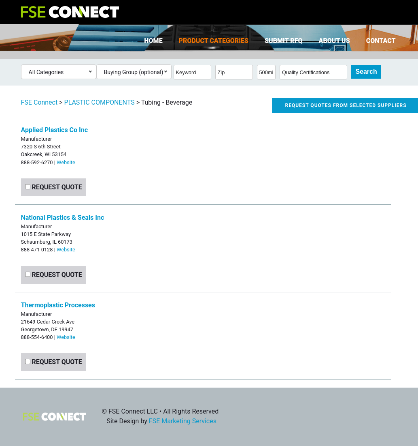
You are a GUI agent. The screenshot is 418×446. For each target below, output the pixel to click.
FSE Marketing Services (182, 421)
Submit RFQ (283, 41)
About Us (334, 41)
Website (66, 162)
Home (153, 41)
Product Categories (213, 41)
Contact (381, 41)
